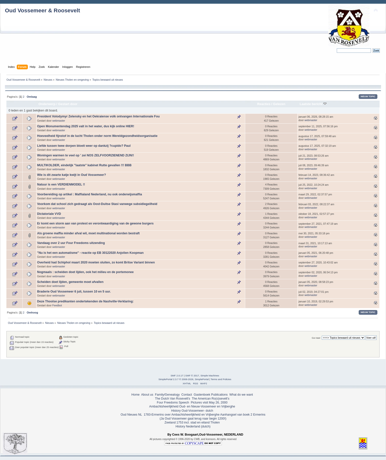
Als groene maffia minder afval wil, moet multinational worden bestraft (88, 233)
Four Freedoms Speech (173, 402)
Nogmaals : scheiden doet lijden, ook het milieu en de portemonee (85, 272)
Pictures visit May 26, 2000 (209, 402)
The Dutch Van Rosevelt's (172, 398)
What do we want (241, 394)
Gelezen (279, 104)
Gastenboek (202, 394)
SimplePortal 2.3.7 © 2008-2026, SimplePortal (184, 379)
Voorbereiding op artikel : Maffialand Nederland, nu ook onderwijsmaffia (89, 194)
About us (147, 394)
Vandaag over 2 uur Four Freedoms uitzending (71, 243)
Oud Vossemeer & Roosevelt (42, 10)
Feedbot (57, 305)
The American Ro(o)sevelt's (210, 398)
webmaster (58, 120)
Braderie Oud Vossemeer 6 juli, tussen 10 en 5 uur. (74, 291)
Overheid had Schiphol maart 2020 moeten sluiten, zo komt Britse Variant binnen (96, 262)
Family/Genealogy (167, 394)
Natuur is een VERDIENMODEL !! (61, 184)
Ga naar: (316, 337)
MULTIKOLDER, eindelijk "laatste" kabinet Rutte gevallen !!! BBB (84, 165)
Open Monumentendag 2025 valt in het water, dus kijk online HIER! (85, 126)
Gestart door (67, 104)
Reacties (264, 104)
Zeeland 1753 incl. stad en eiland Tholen (192, 422)
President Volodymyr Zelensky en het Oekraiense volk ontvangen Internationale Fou (98, 116)
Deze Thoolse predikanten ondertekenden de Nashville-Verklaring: (85, 301)
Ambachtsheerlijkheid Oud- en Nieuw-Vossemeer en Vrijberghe (192, 406)
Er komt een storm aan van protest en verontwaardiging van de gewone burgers (95, 223)
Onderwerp (46, 104)
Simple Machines (209, 375)
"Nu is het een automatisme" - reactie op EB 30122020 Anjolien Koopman (90, 253)
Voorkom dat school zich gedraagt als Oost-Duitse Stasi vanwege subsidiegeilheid (97, 204)
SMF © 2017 (192, 375)
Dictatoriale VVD (49, 214)
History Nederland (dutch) (193, 426)
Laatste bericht (313, 104)
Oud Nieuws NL (131, 414)
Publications (219, 394)
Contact (186, 394)
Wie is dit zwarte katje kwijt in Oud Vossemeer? (71, 175)
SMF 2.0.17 (177, 375)
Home (135, 394)
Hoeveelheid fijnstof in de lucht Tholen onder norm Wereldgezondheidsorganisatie (97, 136)
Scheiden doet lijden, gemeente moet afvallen (70, 282)
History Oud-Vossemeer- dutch (192, 410)
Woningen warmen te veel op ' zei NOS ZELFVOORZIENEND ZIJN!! (85, 155)
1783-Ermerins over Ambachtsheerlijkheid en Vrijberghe (181, 414)
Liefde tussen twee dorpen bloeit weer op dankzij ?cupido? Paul (84, 145)
